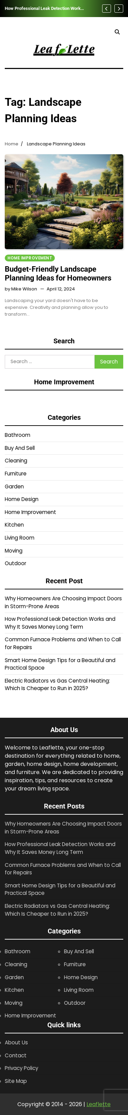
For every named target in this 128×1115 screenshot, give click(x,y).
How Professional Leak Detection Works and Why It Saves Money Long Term (44, 8)
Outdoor (15, 563)
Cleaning (16, 460)
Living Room (19, 537)
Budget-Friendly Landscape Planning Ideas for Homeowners (58, 273)
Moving (13, 550)
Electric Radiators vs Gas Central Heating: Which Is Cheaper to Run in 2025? (57, 684)
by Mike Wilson (21, 289)
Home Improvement (29, 258)
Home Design (21, 499)
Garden (14, 486)
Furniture (16, 473)
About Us (16, 1042)
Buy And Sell (20, 448)
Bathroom (17, 435)
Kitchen (14, 524)
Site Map (16, 1081)
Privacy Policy (21, 1068)
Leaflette (98, 1104)
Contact (16, 1055)
